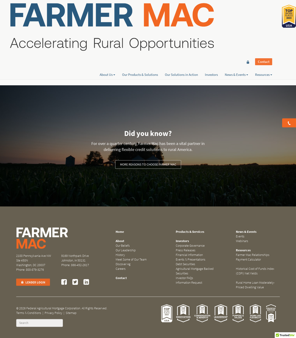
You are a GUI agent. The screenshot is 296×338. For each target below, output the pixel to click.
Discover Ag (123, 264)
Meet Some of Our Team (131, 259)
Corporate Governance (190, 245)
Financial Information (189, 255)
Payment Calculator (248, 259)
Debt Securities (185, 264)
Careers (121, 269)
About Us (107, 20)
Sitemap (71, 313)
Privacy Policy (53, 313)
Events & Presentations (190, 259)
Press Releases (185, 250)
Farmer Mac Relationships (252, 255)
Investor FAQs (184, 278)
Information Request (189, 282)
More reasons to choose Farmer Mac (148, 164)
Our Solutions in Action (181, 20)
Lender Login (33, 282)
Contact (263, 12)
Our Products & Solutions (140, 20)
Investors (211, 20)
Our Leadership (126, 250)
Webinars (242, 241)
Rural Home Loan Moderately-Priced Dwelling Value (255, 284)
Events (240, 236)
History (120, 255)
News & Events (236, 20)
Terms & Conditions (28, 313)
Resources (263, 20)
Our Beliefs (123, 245)
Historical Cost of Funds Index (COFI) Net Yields (255, 271)
